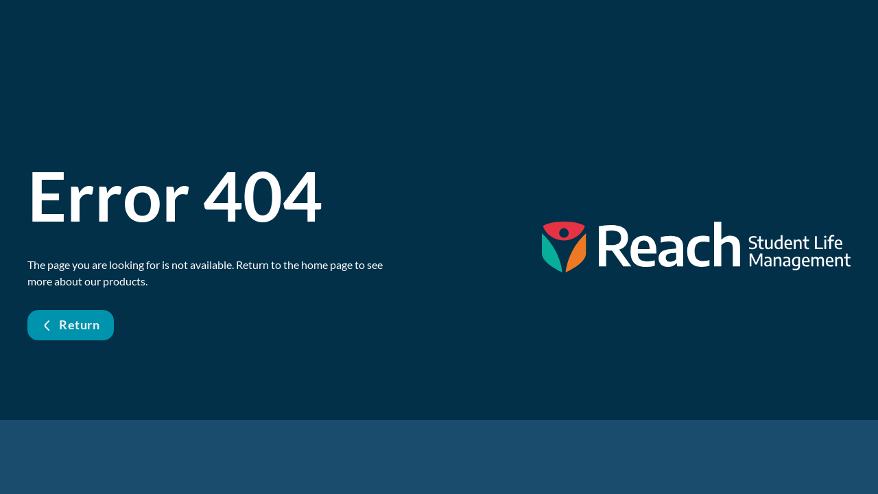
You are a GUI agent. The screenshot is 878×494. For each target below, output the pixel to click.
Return (70, 324)
